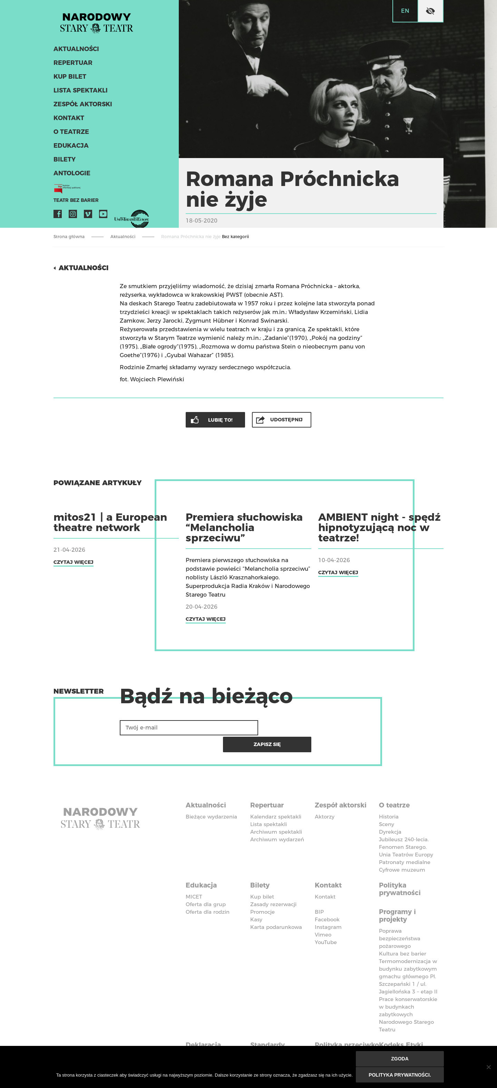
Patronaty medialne (404, 844)
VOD (118, 216)
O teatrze (70, 133)
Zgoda (400, 1059)
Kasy (256, 899)
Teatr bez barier (74, 202)
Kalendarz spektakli (275, 798)
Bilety (63, 161)
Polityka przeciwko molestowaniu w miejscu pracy (344, 1035)
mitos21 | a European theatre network (110, 521)
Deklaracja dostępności (207, 1027)
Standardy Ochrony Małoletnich (271, 1031)
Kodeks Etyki (402, 1023)
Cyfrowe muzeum (402, 851)
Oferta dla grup (206, 884)
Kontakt (68, 120)
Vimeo (88, 216)
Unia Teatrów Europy (406, 836)
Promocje (262, 892)
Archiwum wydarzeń (277, 821)
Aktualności (75, 51)
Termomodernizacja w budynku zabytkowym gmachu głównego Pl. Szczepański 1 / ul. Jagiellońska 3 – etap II (408, 955)
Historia (389, 798)
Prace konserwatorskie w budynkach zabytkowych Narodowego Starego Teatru (408, 993)
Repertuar (71, 64)
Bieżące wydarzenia (211, 798)
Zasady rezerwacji (273, 884)
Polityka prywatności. (400, 1075)
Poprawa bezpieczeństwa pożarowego (399, 918)
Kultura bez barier (402, 933)
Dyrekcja (390, 813)
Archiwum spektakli (276, 813)
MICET (194, 877)
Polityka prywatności (401, 870)
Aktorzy (324, 798)
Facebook (57, 216)
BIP (319, 892)
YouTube (103, 216)
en (405, 11)
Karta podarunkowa (276, 907)
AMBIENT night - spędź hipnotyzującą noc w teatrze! (379, 527)
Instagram (73, 216)
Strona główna (69, 236)
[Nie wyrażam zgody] (488, 1067)
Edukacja (70, 147)
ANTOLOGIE (71, 175)
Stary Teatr (99, 22)
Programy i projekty (399, 895)
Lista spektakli (79, 92)
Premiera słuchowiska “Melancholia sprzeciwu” (244, 527)
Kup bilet (69, 78)
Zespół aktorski (81, 106)
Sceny (386, 806)
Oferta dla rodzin (208, 892)
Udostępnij (287, 419)
